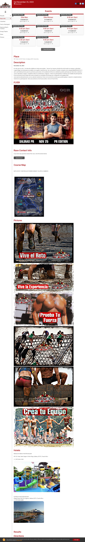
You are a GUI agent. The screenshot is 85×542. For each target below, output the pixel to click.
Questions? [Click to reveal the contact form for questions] (20, 158)
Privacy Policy (19, 540)
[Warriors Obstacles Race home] (6, 5)
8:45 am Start (25, 29)
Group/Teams (5, 31)
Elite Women (48, 17)
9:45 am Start (49, 40)
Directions (19, 4)
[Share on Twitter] (78, 4)
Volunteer (3, 21)
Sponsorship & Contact (5, 28)
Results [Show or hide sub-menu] (3, 15)
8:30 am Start (72, 17)
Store (2, 34)
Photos (3, 37)
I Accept (76, 539)
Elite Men (25, 17)
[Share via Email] (80, 4)
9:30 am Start (25, 40)
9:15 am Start (72, 29)
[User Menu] (6, 12)
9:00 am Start (49, 29)
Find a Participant (6, 24)
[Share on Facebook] (76, 4)
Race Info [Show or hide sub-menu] (3, 18)
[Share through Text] (83, 4)
